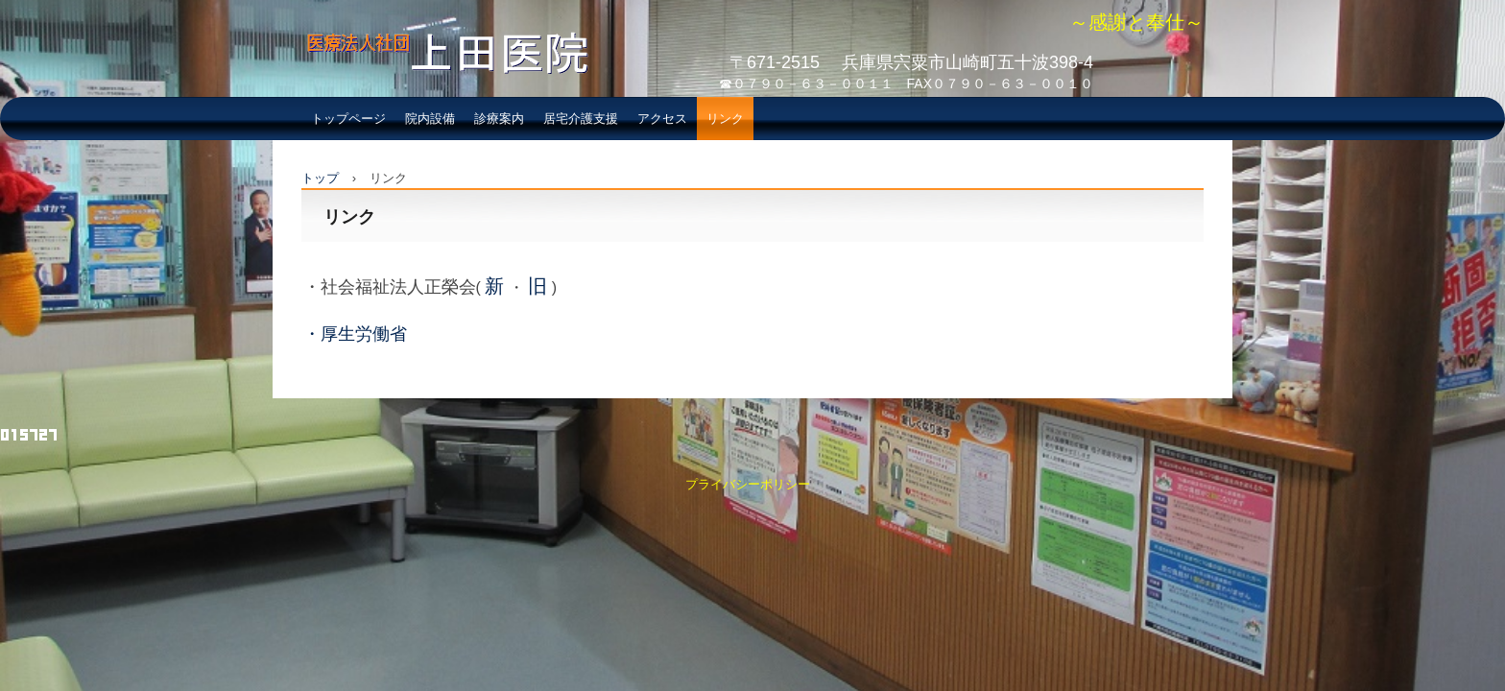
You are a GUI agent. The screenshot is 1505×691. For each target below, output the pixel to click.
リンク (725, 118)
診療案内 (499, 118)
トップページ (348, 118)
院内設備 (430, 118)
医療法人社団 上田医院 (438, 92)
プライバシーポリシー (747, 484)
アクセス (662, 118)
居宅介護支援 (580, 118)
